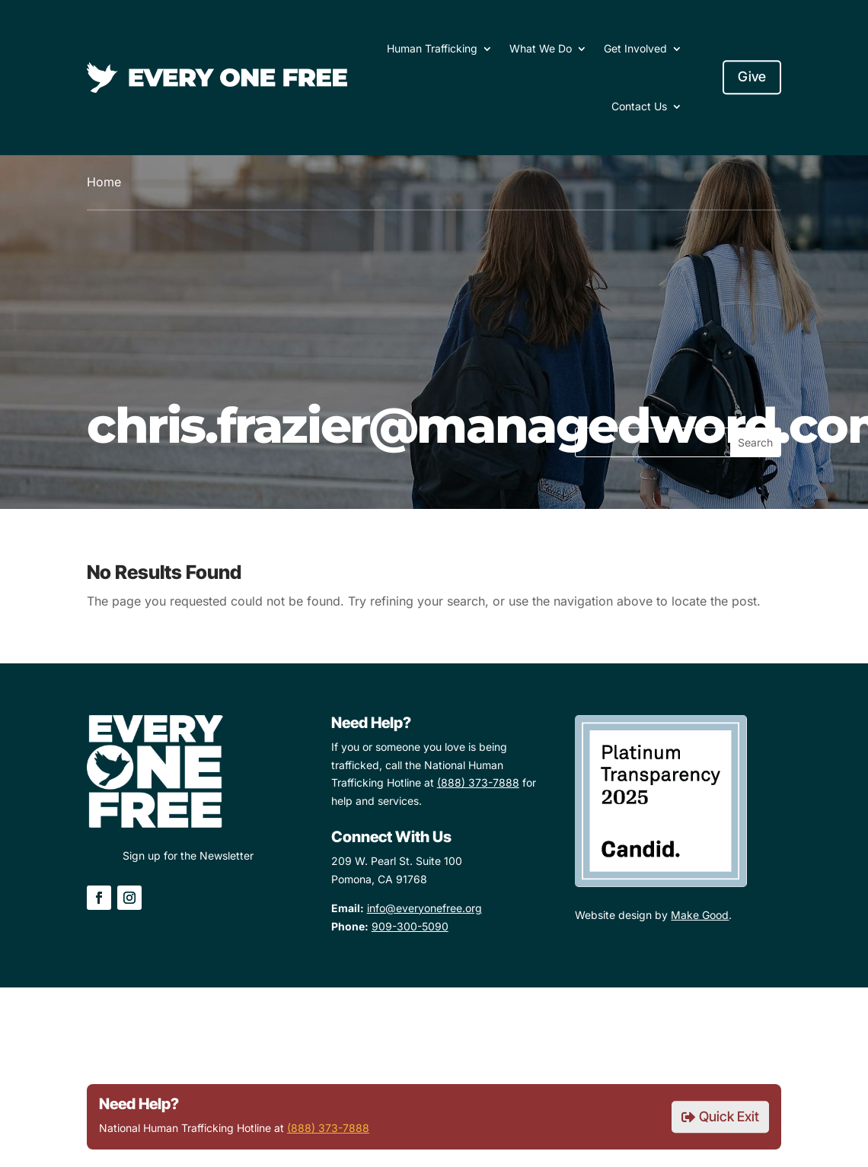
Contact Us (639, 106)
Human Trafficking (432, 48)
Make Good (700, 914)
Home (104, 181)
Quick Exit (729, 1116)
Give (752, 77)
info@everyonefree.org (424, 907)
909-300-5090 (410, 926)
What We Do (540, 48)
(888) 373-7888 (328, 1127)
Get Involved (635, 48)
